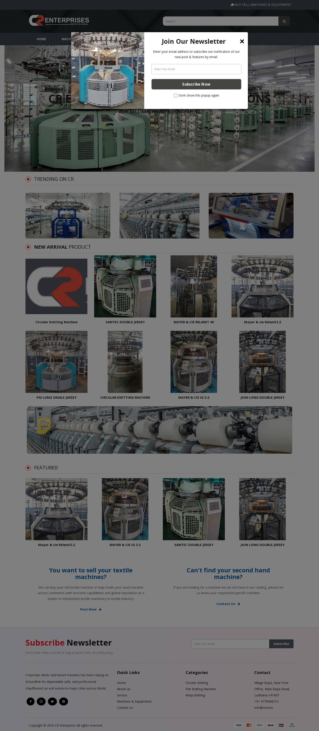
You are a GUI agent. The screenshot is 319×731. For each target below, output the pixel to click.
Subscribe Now (196, 84)
